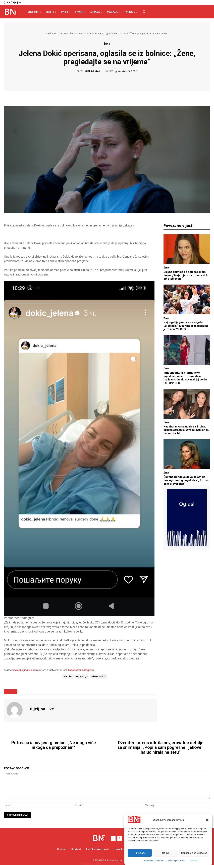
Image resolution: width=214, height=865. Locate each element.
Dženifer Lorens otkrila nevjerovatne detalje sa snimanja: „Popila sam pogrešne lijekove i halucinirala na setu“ (160, 747)
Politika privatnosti (176, 860)
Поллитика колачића (153, 860)
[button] (207, 820)
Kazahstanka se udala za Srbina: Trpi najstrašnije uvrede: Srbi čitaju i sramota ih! (186, 430)
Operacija (82, 676)
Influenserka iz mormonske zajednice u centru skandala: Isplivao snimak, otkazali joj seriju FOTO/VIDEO (185, 377)
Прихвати (139, 852)
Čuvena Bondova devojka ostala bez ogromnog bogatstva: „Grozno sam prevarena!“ (186, 480)
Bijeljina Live (92, 70)
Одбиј (165, 852)
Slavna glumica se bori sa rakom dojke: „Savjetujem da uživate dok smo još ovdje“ (186, 275)
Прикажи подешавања (194, 852)
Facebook (74, 670)
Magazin (63, 33)
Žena (73, 33)
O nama (193, 860)
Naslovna (51, 33)
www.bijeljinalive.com (25, 670)
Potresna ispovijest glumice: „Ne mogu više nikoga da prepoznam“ (53, 745)
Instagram (87, 670)
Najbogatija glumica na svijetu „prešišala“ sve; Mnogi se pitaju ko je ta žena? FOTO (186, 326)
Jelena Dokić (98, 676)
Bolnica (68, 676)
